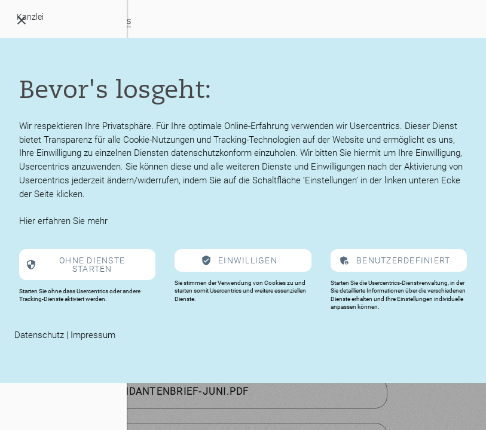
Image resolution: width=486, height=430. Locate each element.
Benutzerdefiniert (403, 260)
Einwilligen (247, 260)
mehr (97, 221)
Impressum (93, 335)
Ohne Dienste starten (92, 265)
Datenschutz (39, 335)
